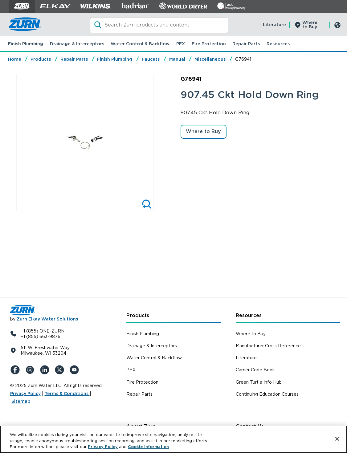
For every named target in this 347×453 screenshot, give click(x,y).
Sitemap (20, 401)
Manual (177, 59)
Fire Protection (209, 43)
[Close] (337, 439)
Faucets (151, 59)
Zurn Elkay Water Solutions (47, 318)
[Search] (158, 25)
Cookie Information (148, 446)
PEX (180, 43)
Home (14, 59)
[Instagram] (31, 370)
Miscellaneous (210, 59)
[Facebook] (16, 370)
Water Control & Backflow (140, 43)
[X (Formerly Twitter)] (61, 370)
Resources (278, 43)
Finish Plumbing (25, 43)
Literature (274, 24)
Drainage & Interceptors (77, 43)
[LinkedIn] (46, 370)
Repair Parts (246, 43)
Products (41, 59)
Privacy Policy (25, 393)
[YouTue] (75, 370)
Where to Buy (309, 24)
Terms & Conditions (67, 393)
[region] (173, 439)
